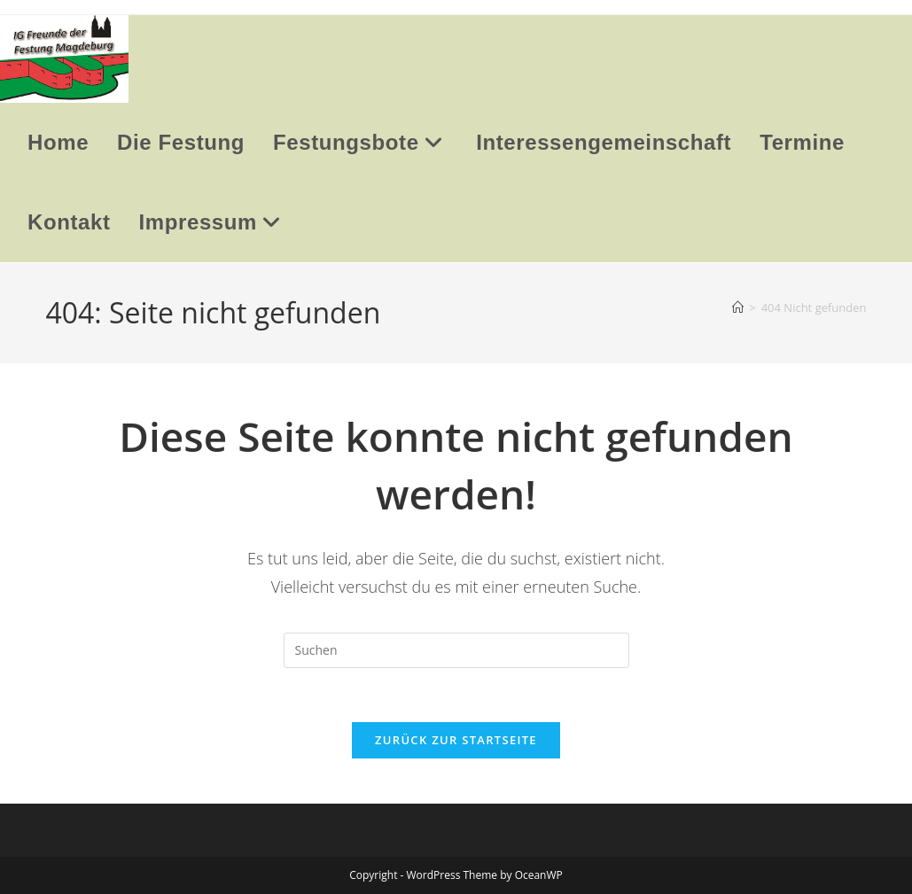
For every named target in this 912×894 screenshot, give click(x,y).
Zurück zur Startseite (456, 740)
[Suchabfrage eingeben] (456, 650)
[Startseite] (738, 307)
